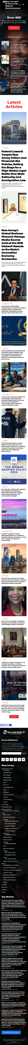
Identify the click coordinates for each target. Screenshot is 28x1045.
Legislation (13, 41)
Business (13, 55)
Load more (14, 716)
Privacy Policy (10, 1042)
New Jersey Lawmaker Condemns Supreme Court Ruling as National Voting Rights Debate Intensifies (13, 622)
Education (13, 80)
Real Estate (5, 575)
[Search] (24, 753)
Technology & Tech (15, 68)
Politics (4, 659)
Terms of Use (18, 1042)
